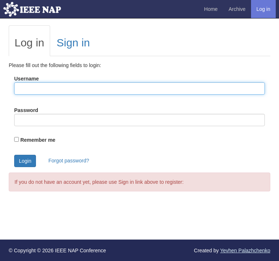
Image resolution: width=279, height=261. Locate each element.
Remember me (38, 140)
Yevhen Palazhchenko (245, 250)
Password (26, 110)
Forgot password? (68, 160)
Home (211, 9)
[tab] (29, 40)
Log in (263, 9)
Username (26, 79)
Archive (237, 9)
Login (25, 161)
